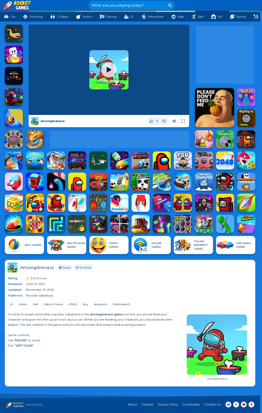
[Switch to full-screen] (183, 121)
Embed (83, 267)
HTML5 (73, 304)
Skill (35, 304)
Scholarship (191, 404)
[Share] (174, 121)
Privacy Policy (168, 404)
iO (11, 304)
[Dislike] (165, 121)
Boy (85, 304)
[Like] (154, 121)
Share (65, 267)
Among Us (100, 304)
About (132, 404)
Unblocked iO (121, 304)
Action (23, 304)
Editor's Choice (53, 304)
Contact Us (212, 404)
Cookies (147, 404)
